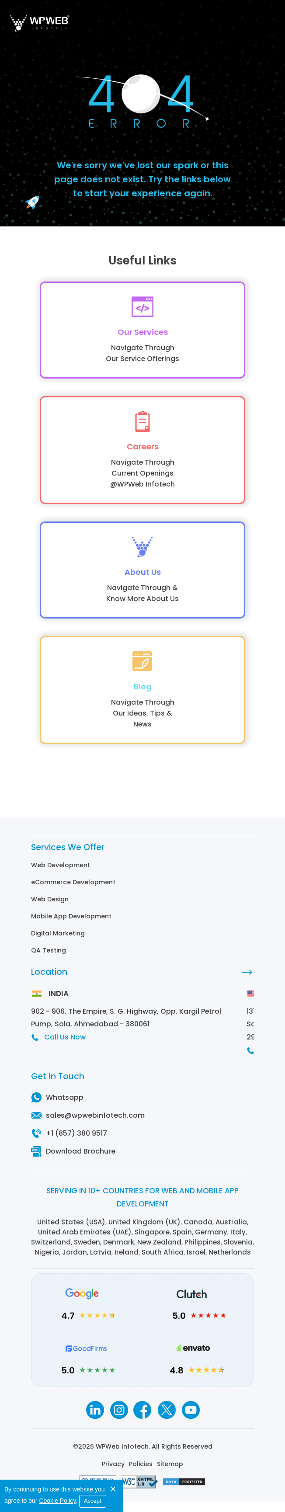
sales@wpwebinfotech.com (95, 1127)
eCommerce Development (73, 893)
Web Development (60, 876)
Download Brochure (80, 1162)
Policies (141, 1475)
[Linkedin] (94, 1421)
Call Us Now (65, 1048)
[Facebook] (143, 1421)
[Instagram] (119, 1421)
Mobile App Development (71, 927)
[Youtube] (191, 1421)
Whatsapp (64, 1109)
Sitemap (170, 1475)
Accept (92, 1501)
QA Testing (48, 961)
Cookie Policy (57, 1500)
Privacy (113, 1475)
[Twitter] (167, 1421)
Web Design (50, 910)
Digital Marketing (58, 944)
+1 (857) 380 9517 (76, 1145)
